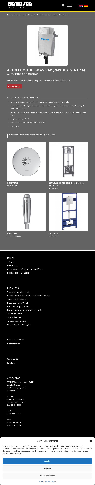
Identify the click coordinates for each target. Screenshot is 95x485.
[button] (91, 441)
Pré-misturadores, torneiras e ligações (25, 310)
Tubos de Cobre (14, 313)
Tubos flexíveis (14, 317)
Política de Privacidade (47, 481)
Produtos (17, 15)
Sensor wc (54, 233)
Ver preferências (47, 476)
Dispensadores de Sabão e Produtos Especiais (28, 295)
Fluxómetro (12, 183)
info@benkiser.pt (14, 413)
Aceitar (47, 461)
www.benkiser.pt (14, 422)
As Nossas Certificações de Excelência (25, 269)
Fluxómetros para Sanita (18, 306)
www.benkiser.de (14, 425)
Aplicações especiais (16, 321)
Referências (12, 265)
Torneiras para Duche (17, 299)
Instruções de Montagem (19, 324)
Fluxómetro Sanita (28, 15)
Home (9, 15)
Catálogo (11, 363)
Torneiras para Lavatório (18, 292)
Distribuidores (13, 343)
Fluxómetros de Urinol (17, 302)
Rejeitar (47, 468)
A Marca (10, 262)
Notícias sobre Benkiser (18, 272)
